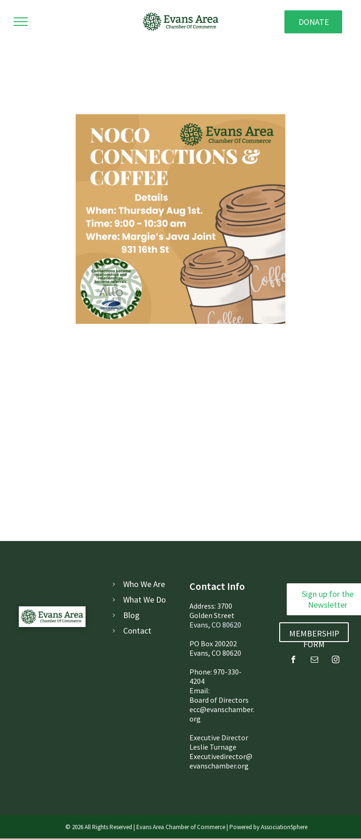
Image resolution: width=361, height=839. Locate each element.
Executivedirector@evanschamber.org (220, 761)
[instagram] (335, 660)
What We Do (144, 599)
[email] (314, 660)
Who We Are (144, 584)
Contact (137, 630)
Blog (131, 615)
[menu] (20, 21)
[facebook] (293, 660)
